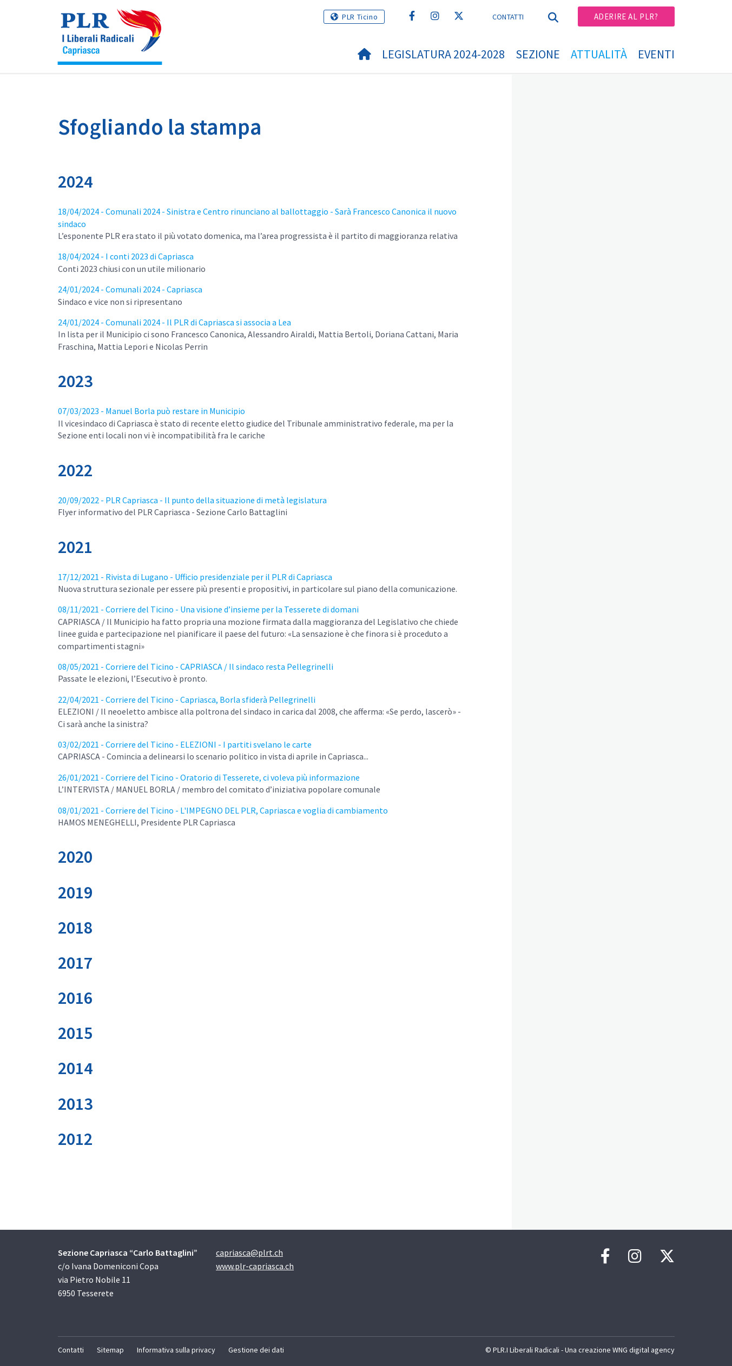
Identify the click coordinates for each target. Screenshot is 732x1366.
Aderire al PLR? (626, 16)
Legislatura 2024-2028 (443, 54)
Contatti (508, 17)
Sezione (538, 54)
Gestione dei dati (256, 1350)
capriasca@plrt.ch (249, 1252)
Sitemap (110, 1350)
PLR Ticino (360, 17)
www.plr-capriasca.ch (255, 1266)
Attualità (599, 54)
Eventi (656, 54)
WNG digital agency (643, 1350)
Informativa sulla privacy (176, 1350)
